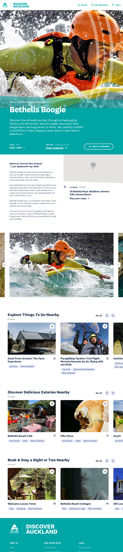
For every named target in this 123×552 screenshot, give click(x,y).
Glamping (21, 508)
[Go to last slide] (4, 264)
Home (12, 547)
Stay (11, 508)
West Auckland (27, 366)
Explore (13, 102)
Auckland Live (50, 547)
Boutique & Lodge (77, 508)
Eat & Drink (14, 441)
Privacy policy (85, 547)
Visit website (57, 148)
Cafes (25, 441)
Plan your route (80, 198)
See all (99, 315)
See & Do (21, 102)
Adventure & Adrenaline (37, 102)
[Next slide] (118, 264)
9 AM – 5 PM (17, 147)
